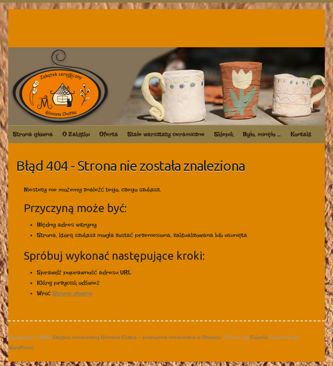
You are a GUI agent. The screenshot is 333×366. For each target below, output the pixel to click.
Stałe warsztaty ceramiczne (166, 134)
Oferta (108, 134)
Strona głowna (72, 293)
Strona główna (33, 134)
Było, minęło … (262, 134)
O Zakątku (76, 134)
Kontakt (301, 134)
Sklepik (223, 134)
